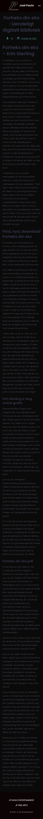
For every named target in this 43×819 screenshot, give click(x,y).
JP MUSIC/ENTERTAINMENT (21, 800)
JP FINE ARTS (21, 805)
